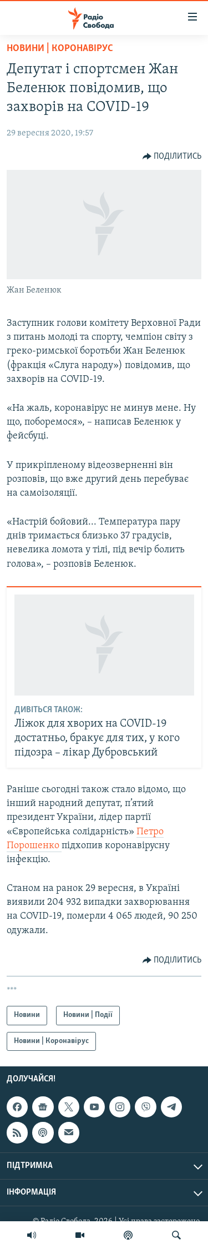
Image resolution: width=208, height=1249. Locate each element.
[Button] (172, 156)
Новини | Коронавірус (60, 48)
